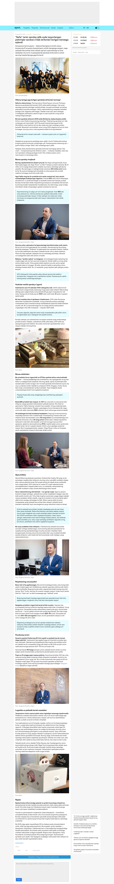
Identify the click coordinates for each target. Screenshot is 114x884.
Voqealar (60, 28)
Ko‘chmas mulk (44, 28)
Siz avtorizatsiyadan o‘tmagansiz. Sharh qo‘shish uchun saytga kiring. (42, 870)
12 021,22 (83, 37)
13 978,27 (83, 40)
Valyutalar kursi (77, 34)
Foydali (53, 28)
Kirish (18, 879)
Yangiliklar (26, 28)
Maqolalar (35, 28)
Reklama (75, 52)
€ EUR (76, 40)
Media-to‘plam (81, 52)
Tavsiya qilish (35, 850)
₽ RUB (76, 43)
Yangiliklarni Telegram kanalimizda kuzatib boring (42, 857)
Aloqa (86, 52)
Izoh (25, 850)
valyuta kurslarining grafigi (80, 47)
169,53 (82, 43)
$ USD (76, 37)
